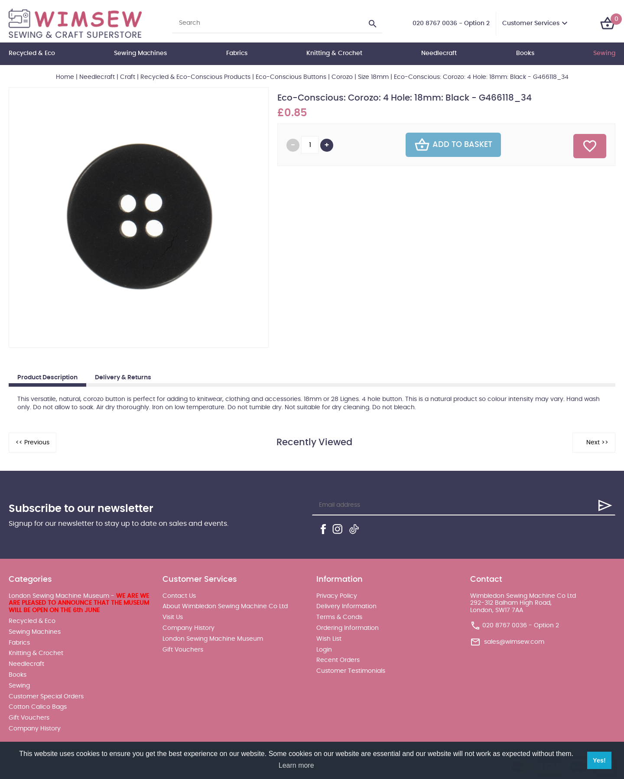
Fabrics (236, 53)
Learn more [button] (296, 765)
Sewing (604, 53)
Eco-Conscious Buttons (291, 77)
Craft (127, 77)
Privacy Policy (336, 596)
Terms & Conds (339, 617)
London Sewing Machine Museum (212, 639)
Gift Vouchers (29, 718)
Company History (35, 729)
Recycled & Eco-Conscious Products (195, 77)
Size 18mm (373, 77)
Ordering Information (347, 628)
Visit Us (172, 617)
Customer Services (530, 23)
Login (324, 650)
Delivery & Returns (123, 378)
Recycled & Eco (32, 53)
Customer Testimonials (350, 671)
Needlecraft (439, 53)
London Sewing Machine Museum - (79, 603)
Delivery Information (346, 606)
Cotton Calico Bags (38, 707)
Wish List (328, 639)
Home (65, 77)
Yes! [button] (599, 760)
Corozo (342, 77)
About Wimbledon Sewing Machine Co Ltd (225, 606)
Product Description (47, 378)
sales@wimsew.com (514, 642)
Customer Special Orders (46, 697)
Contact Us (179, 596)
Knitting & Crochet (334, 53)
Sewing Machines (140, 53)
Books (525, 53)
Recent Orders (338, 660)
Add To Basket (453, 145)
